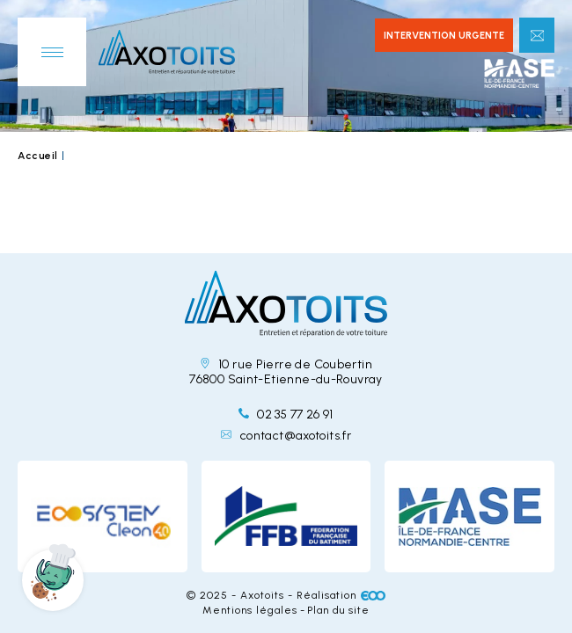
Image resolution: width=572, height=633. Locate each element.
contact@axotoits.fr (286, 435)
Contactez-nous (536, 35)
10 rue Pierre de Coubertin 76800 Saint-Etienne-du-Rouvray (285, 372)
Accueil (38, 155)
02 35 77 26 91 (285, 414)
